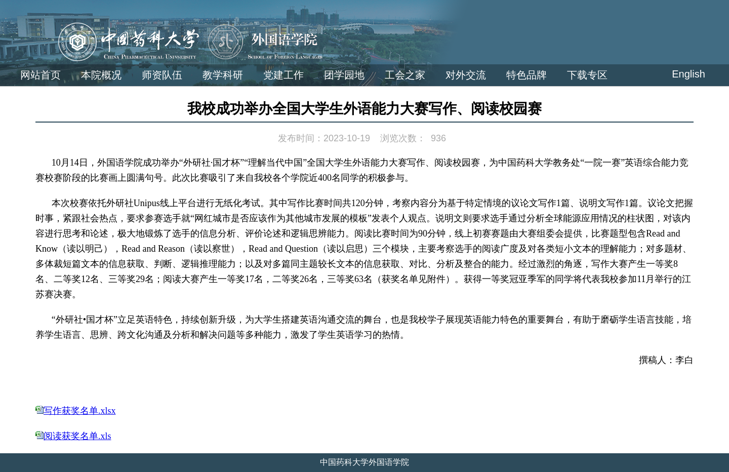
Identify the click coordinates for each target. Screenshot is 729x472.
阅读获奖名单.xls (77, 436)
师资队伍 (162, 75)
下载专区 (587, 75)
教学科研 (222, 75)
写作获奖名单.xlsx (80, 411)
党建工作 (283, 75)
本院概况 (101, 75)
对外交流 (466, 75)
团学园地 (344, 75)
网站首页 (40, 75)
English (688, 74)
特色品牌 (526, 75)
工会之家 (405, 75)
